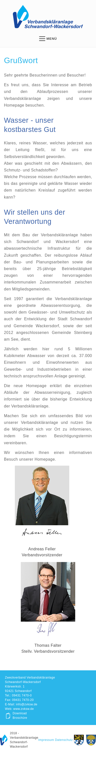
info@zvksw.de (26, 704)
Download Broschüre (20, 716)
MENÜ (48, 38)
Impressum (46, 740)
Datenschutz (64, 740)
